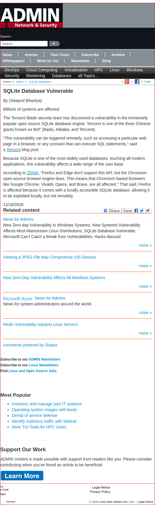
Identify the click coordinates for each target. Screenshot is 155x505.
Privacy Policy (100, 491)
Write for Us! (48, 61)
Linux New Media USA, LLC (116, 501)
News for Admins (18, 219)
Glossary (10, 501)
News (7, 55)
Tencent (13, 149)
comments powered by (30, 345)
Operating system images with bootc (44, 409)
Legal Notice (101, 487)
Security (12, 75)
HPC (98, 70)
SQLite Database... (41, 81)
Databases (61, 75)
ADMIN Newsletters (44, 359)
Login (147, 81)
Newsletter (80, 61)
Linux (114, 70)
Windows (134, 70)
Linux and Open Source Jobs (33, 371)
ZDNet (32, 172)
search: (6, 36)
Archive (118, 55)
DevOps (12, 70)
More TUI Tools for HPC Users (39, 427)
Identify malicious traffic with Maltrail (44, 421)
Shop (106, 61)
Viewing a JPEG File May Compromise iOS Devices (49, 257)
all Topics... (88, 75)
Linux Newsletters (44, 365)
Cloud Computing (41, 70)
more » (145, 245)
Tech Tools (59, 55)
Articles (31, 55)
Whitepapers (14, 61)
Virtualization (76, 70)
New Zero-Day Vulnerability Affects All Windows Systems (54, 277)
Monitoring (35, 75)
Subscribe (90, 55)
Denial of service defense (34, 415)
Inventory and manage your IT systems (47, 404)
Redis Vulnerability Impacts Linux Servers (40, 324)
